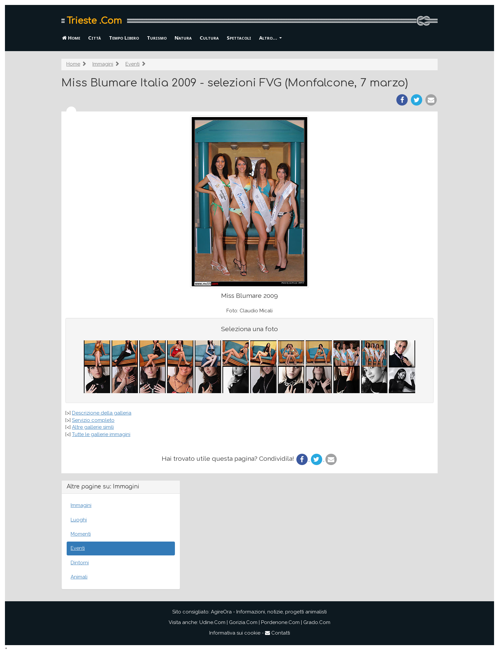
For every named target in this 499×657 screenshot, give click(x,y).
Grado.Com (316, 622)
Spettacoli (239, 37)
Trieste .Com (94, 21)
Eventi (132, 64)
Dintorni (80, 563)
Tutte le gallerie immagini (101, 434)
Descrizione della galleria (101, 413)
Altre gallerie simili (93, 427)
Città (94, 37)
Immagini (102, 64)
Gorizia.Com (243, 622)
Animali (79, 577)
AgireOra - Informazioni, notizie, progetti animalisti (269, 612)
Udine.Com (212, 622)
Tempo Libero (124, 37)
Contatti (277, 633)
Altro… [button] (270, 37)
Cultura (209, 37)
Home (71, 37)
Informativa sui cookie (234, 633)
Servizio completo (93, 420)
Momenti (81, 534)
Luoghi (79, 520)
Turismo (157, 37)
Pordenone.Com (280, 622)
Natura (183, 37)
